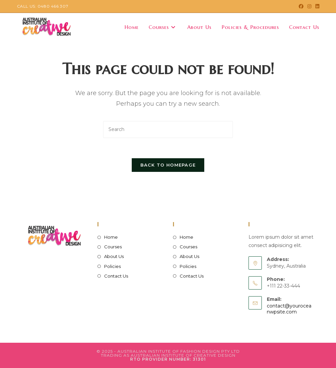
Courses (113, 246)
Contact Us (116, 276)
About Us (114, 256)
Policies (112, 266)
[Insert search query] (168, 129)
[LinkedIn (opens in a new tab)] (316, 6)
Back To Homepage (168, 165)
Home (111, 237)
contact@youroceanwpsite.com (289, 309)
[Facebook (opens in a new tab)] (301, 6)
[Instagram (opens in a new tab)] (309, 6)
